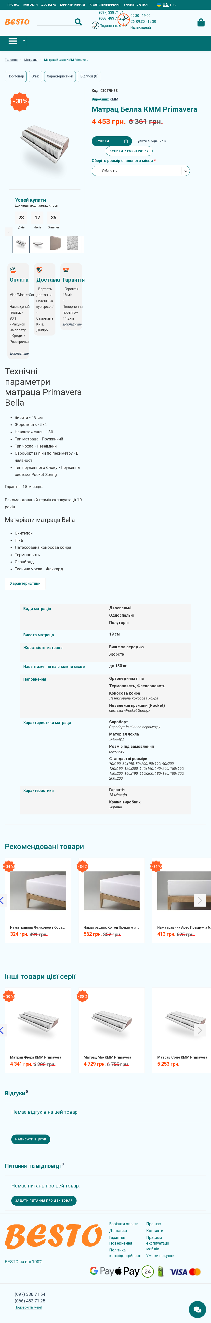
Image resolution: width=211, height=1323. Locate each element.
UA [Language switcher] (166, 4)
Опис (35, 76)
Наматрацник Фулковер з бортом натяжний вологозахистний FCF (40, 927)
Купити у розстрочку (129, 151)
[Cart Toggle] (201, 21)
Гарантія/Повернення (104, 4)
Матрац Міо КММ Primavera (107, 1057)
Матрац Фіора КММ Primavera (35, 1057)
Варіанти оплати (72, 4)
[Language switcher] (159, 4)
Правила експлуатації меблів (157, 1243)
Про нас (13, 4)
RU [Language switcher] (174, 5)
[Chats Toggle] (197, 1309)
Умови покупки (135, 4)
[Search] (59, 21)
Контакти (30, 4)
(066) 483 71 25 (111, 18)
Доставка (48, 4)
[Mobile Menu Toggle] (13, 41)
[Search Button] (78, 21)
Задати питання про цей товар (44, 1200)
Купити (112, 141)
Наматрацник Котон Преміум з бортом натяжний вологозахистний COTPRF (113, 927)
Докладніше (72, 324)
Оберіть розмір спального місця (122, 160)
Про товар (16, 76)
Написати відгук (30, 1139)
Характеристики (60, 76)
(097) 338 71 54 (111, 12)
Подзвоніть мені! (113, 26)
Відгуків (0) (89, 76)
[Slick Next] (9, 231)
